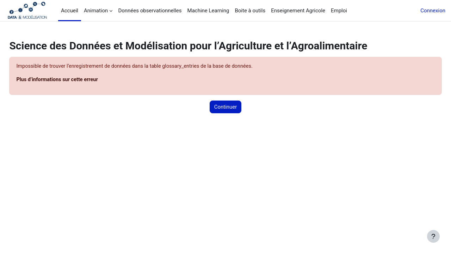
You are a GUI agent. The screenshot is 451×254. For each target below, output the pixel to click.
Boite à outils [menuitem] (250, 10)
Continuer (225, 107)
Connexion (432, 10)
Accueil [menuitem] (69, 10)
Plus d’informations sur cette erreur (74, 80)
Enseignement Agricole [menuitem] (298, 10)
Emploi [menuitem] (339, 10)
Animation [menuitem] (96, 10)
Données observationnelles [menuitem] (149, 10)
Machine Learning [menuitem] (208, 10)
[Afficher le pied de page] (433, 236)
